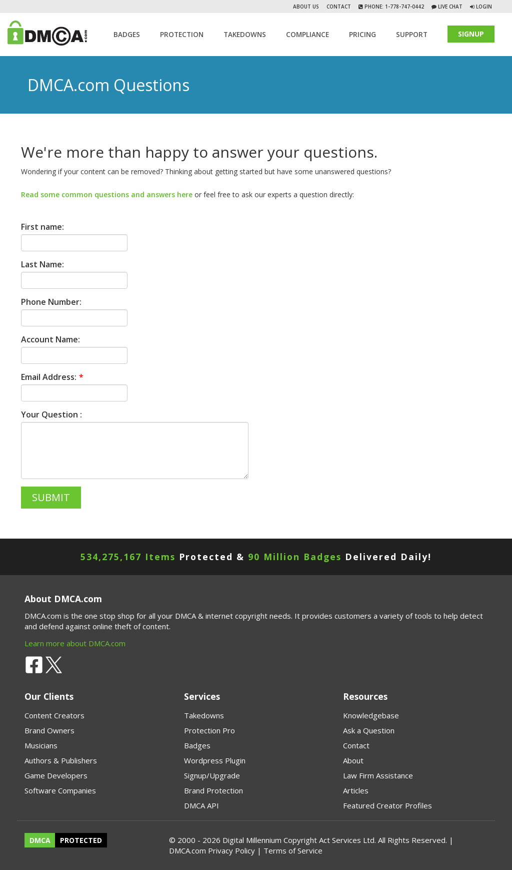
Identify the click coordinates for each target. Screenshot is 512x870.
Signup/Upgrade (212, 775)
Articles (355, 790)
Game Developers (56, 775)
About (353, 760)
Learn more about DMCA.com (75, 643)
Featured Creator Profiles (387, 805)
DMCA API (201, 805)
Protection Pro (209, 730)
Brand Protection (213, 790)
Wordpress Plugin (215, 760)
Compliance (307, 34)
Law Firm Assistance (378, 775)
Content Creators (54, 715)
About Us (306, 6)
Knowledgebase (371, 715)
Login (484, 6)
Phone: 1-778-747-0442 (393, 6)
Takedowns (204, 715)
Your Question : (51, 414)
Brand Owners (49, 730)
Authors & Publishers (60, 760)
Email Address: (48, 377)
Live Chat (449, 6)
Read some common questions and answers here (106, 194)
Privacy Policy (231, 850)
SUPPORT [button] (412, 34)
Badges (127, 34)
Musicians (41, 745)
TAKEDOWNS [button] (245, 34)
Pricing (362, 34)
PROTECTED (81, 840)
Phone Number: (51, 302)
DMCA (40, 840)
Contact (338, 6)
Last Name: (42, 264)
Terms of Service (293, 850)
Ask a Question (368, 730)
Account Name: (50, 339)
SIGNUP (471, 34)
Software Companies (60, 790)
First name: (42, 227)
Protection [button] (182, 34)
